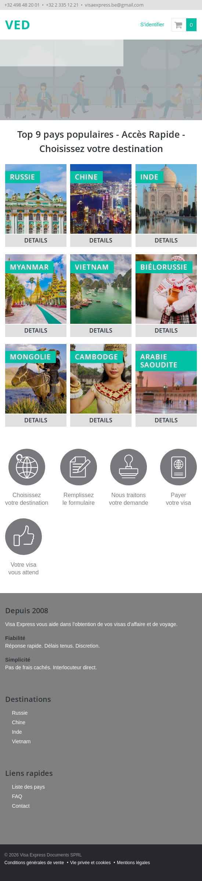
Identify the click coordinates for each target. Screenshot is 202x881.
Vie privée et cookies (90, 862)
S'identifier (152, 24)
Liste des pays (28, 787)
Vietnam (21, 741)
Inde (17, 732)
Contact (20, 806)
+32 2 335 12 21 (62, 4)
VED (17, 24)
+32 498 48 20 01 (22, 4)
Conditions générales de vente (34, 862)
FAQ (17, 796)
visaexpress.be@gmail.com (114, 4)
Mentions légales (133, 862)
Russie (20, 713)
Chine (18, 722)
